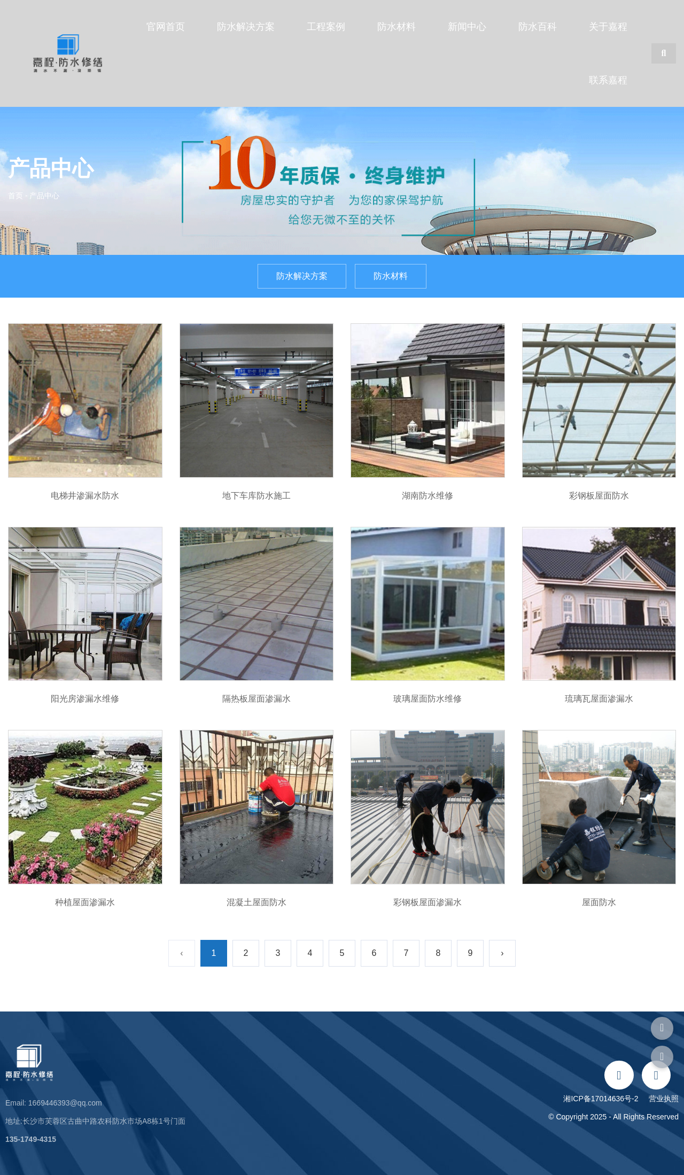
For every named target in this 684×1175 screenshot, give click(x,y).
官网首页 (165, 26)
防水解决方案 (246, 26)
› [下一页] (502, 953)
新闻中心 (467, 26)
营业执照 (664, 1098)
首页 (16, 195)
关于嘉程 (608, 26)
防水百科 (537, 26)
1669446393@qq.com (65, 1103)
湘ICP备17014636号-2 (602, 1098)
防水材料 (396, 26)
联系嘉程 (608, 80)
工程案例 (326, 26)
